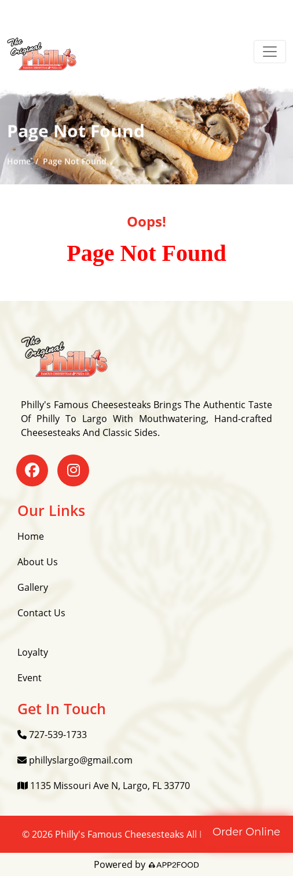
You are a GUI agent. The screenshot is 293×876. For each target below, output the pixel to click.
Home (19, 161)
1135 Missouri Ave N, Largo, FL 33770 (103, 785)
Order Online (246, 832)
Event (29, 677)
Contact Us (41, 612)
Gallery (32, 587)
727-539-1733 (52, 734)
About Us (37, 561)
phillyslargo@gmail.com (75, 760)
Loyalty (32, 652)
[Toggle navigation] (270, 51)
